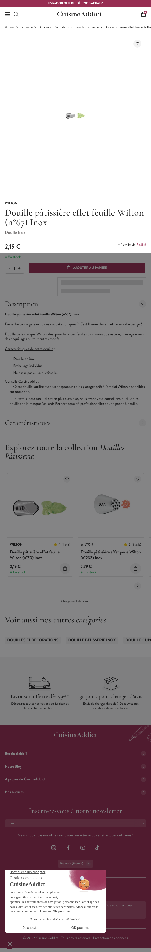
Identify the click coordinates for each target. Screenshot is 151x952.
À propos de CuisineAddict (75, 779)
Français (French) (75, 863)
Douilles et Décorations (53, 27)
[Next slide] (137, 586)
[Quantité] (14, 268)
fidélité (141, 245)
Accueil (10, 27)
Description (75, 303)
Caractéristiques (75, 422)
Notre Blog (75, 766)
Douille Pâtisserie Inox (92, 640)
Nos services (75, 792)
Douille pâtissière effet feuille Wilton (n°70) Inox (35, 555)
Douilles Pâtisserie (87, 27)
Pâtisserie (26, 27)
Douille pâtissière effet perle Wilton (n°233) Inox (111, 555)
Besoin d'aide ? (75, 753)
